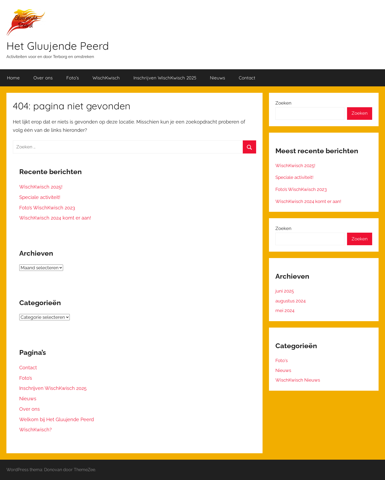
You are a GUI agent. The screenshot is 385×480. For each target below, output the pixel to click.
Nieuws (217, 77)
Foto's (281, 360)
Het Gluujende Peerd (57, 45)
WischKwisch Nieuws (297, 380)
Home (13, 77)
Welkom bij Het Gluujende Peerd (56, 419)
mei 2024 (284, 310)
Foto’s (72, 77)
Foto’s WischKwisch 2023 (47, 207)
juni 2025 (284, 291)
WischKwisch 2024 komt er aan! (55, 218)
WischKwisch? (35, 429)
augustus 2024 (290, 301)
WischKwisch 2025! (41, 187)
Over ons (43, 77)
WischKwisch (106, 77)
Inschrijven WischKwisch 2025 (164, 77)
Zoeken (283, 103)
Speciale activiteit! (39, 197)
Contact (247, 77)
